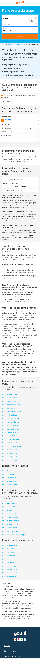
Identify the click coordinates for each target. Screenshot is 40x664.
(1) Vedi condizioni (7, 101)
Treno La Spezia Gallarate (11, 460)
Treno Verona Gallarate (10, 419)
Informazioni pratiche (12, 68)
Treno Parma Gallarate (10, 426)
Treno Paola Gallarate (9, 415)
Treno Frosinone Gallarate (11, 446)
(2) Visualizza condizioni (8, 144)
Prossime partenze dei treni (14, 72)
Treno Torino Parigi (9, 559)
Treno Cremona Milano (10, 531)
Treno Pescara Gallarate (10, 439)
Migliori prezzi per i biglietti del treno (17, 65)
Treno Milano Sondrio (10, 528)
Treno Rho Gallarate (9, 408)
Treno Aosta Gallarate (10, 443)
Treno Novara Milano (9, 478)
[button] (37, 3)
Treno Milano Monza (9, 485)
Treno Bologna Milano (10, 562)
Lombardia (6, 498)
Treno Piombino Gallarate (11, 450)
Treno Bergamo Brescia (10, 521)
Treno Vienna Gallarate (10, 432)
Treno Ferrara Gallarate (10, 422)
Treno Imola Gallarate (10, 457)
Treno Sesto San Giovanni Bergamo (14, 535)
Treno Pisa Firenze (8, 552)
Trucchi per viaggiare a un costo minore (18, 75)
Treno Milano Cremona (10, 524)
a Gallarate (18, 44)
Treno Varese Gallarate (10, 398)
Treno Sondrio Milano (10, 517)
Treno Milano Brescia (9, 510)
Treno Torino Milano (9, 566)
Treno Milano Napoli (9, 573)
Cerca (20, 36)
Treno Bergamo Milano (10, 471)
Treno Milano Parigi (9, 576)
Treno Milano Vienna (9, 555)
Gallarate (32, 387)
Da (3, 16)
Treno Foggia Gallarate (10, 436)
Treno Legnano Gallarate (11, 401)
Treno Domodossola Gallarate (12, 412)
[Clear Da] (36, 18)
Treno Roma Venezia (9, 569)
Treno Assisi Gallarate (10, 453)
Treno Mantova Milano (10, 507)
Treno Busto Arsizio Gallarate (12, 405)
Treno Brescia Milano (9, 503)
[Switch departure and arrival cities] (31, 20)
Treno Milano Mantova (10, 514)
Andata (5, 28)
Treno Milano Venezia (10, 545)
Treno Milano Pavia (9, 481)
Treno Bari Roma (8, 549)
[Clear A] (36, 23)
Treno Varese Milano (9, 474)
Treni (9, 44)
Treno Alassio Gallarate (10, 429)
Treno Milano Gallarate (10, 394)
